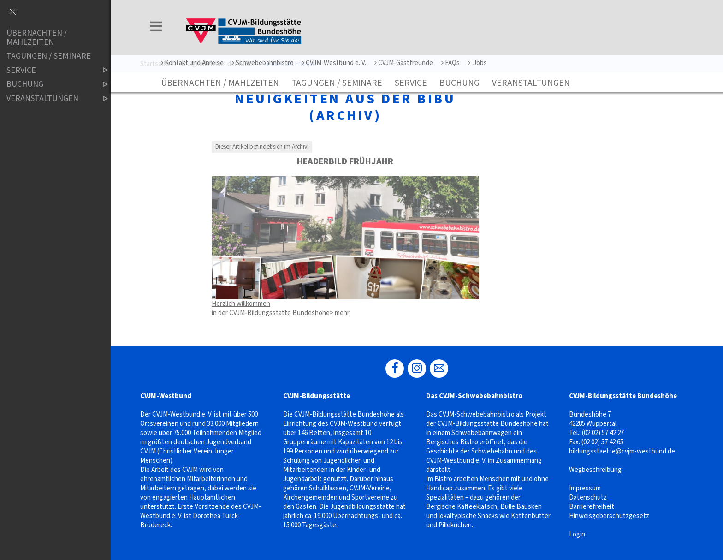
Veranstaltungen (531, 83)
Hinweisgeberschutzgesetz (609, 516)
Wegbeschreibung (595, 470)
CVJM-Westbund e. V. (334, 63)
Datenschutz (588, 497)
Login (577, 534)
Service (411, 83)
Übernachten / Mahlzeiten (220, 83)
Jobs (477, 63)
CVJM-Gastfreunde (403, 63)
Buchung (459, 83)
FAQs (450, 63)
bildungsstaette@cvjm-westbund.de (622, 451)
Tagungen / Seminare (336, 83)
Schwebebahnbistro (263, 63)
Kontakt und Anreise (192, 63)
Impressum (585, 488)
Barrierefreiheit (591, 507)
